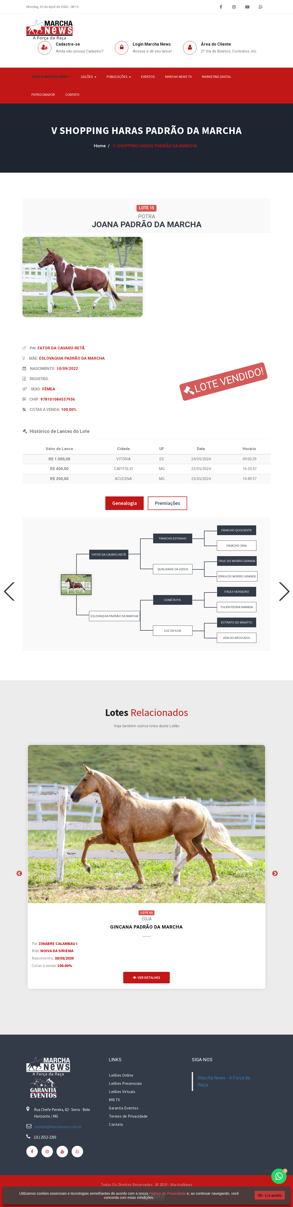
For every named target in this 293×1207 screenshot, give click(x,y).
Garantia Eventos (123, 1108)
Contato (72, 94)
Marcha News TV (178, 76)
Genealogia (124, 503)
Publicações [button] (119, 76)
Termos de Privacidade (128, 1116)
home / (102, 145)
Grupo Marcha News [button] (51, 76)
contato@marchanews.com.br (58, 1126)
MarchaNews (181, 1184)
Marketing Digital (216, 76)
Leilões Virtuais (122, 1091)
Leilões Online (121, 1075)
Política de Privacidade (163, 1193)
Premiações (167, 503)
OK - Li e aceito (262, 1195)
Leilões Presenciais (125, 1083)
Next (274, 873)
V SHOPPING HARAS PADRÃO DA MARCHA (146, 130)
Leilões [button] (88, 76)
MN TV (114, 1099)
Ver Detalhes (146, 977)
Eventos (148, 76)
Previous (18, 873)
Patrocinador (43, 94)
